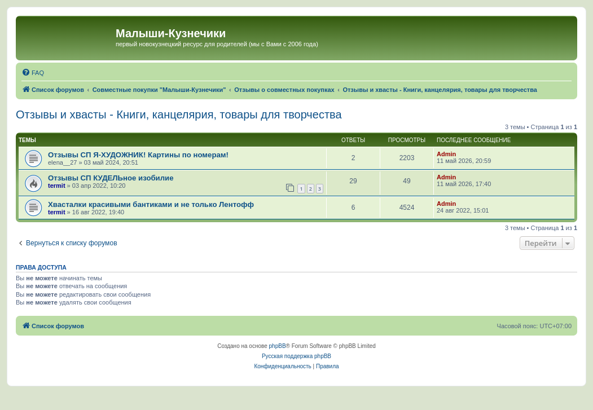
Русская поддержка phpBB (296, 356)
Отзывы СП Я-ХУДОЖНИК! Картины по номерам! (138, 155)
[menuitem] (32, 73)
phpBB (277, 346)
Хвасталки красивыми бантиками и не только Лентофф (151, 204)
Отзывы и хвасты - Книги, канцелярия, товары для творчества (179, 114)
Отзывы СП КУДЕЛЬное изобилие (111, 178)
